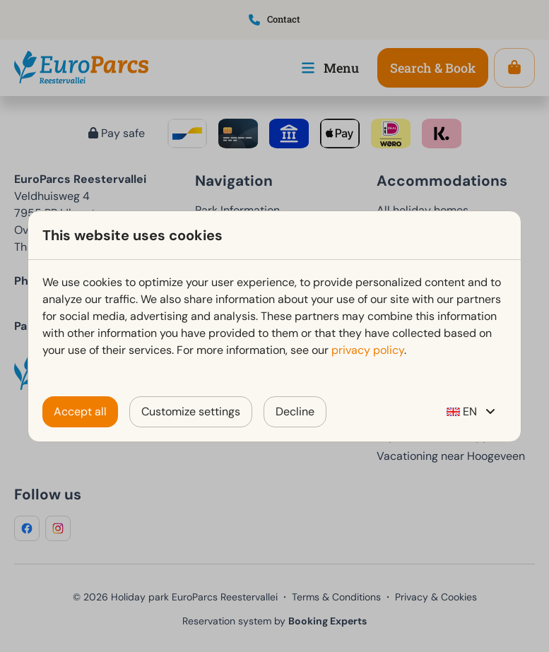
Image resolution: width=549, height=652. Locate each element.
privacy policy (367, 350)
